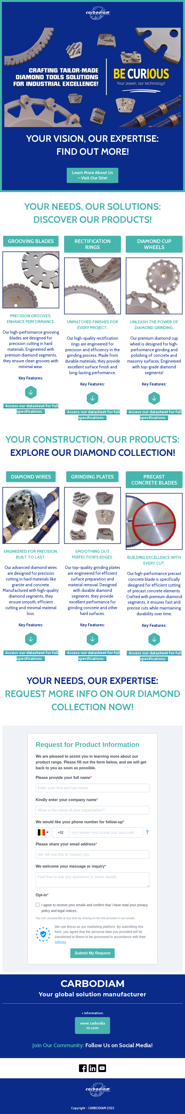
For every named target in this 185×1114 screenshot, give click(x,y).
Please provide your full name (63, 778)
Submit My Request (92, 953)
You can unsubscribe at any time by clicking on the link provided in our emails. (85, 918)
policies (60, 942)
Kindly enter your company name (66, 800)
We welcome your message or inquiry (70, 866)
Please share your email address (65, 844)
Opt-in (41, 895)
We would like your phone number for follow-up (79, 822)
